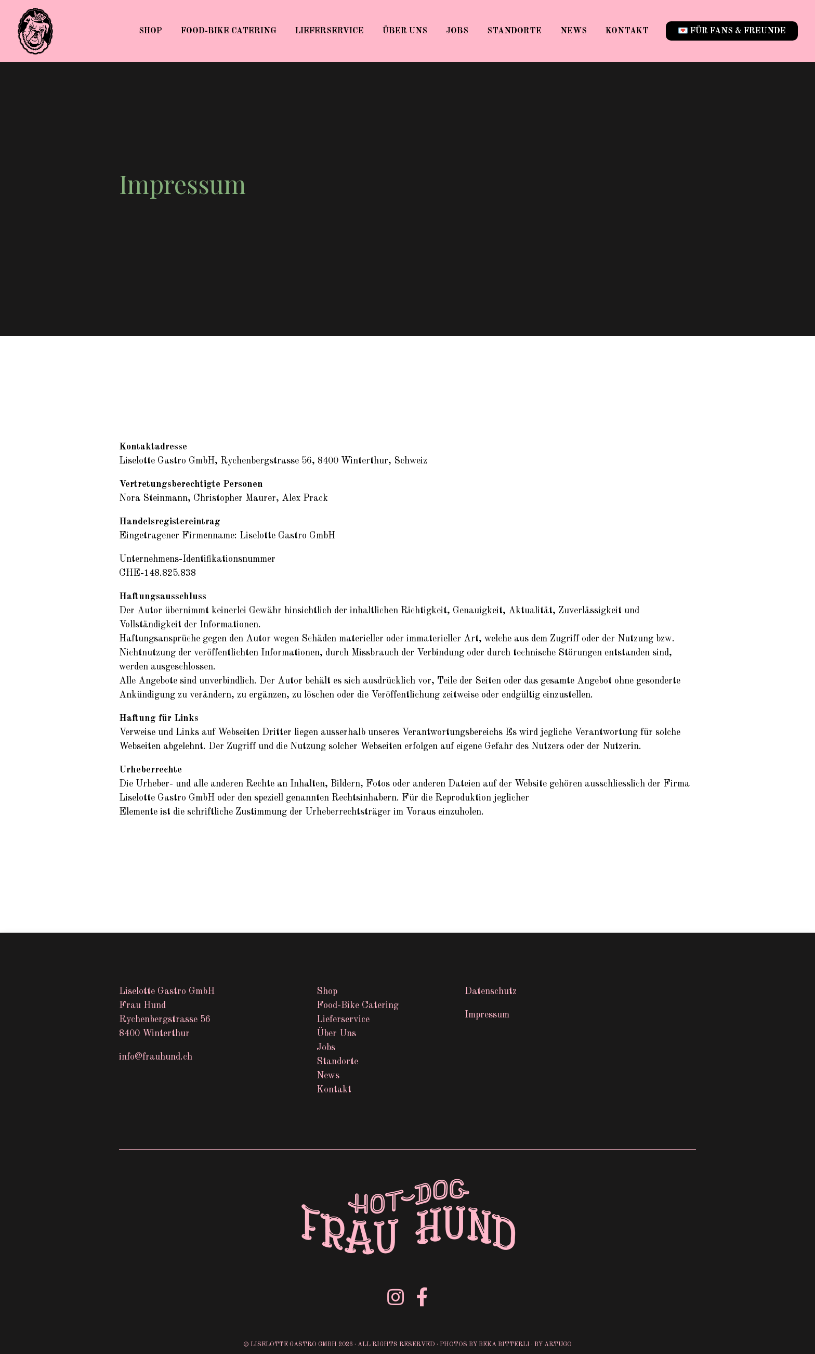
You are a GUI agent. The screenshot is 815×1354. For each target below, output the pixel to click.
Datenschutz (491, 991)
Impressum (487, 1015)
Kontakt (627, 31)
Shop (150, 31)
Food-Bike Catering (229, 31)
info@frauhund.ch (155, 1057)
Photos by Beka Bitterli (485, 1345)
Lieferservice (329, 31)
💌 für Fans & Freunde (732, 31)
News (573, 31)
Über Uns (405, 31)
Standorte (514, 31)
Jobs (457, 31)
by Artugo (553, 1345)
